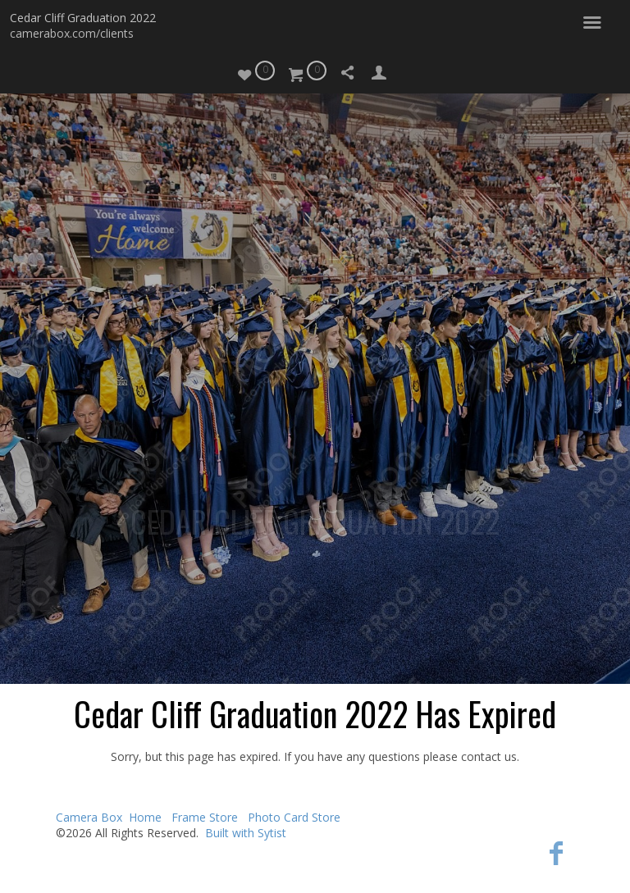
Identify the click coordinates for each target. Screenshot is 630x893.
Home (145, 817)
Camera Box (89, 817)
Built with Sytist (245, 833)
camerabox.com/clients (72, 33)
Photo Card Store (294, 817)
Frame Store (204, 817)
